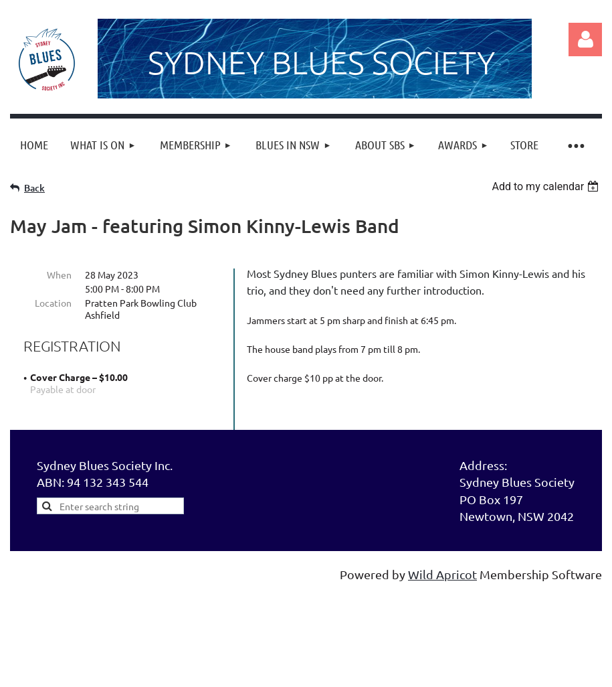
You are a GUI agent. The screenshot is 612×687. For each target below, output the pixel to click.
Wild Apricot (442, 591)
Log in (585, 39)
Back (34, 187)
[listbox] (547, 186)
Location (53, 303)
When (59, 275)
